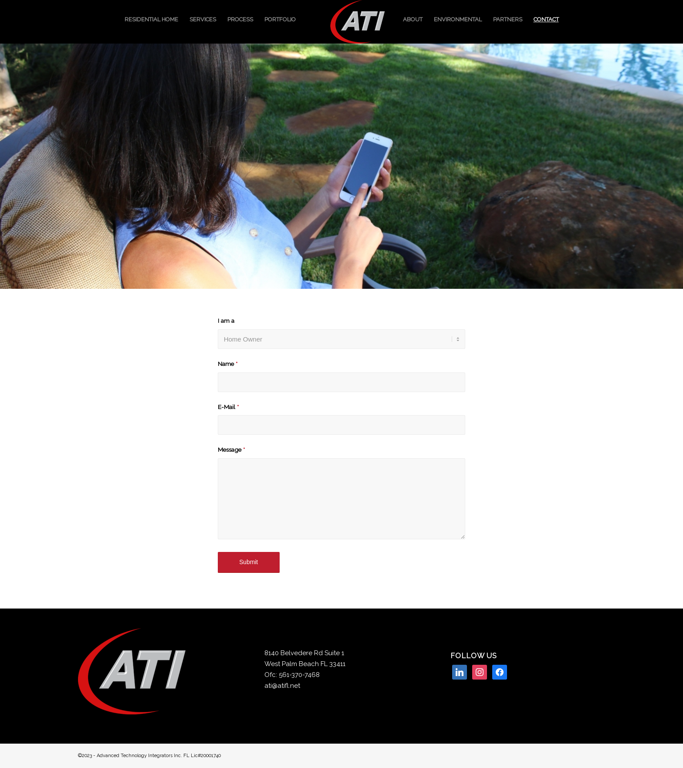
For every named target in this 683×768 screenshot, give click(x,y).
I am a (226, 320)
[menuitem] (151, 19)
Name (227, 363)
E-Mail (228, 406)
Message (231, 449)
